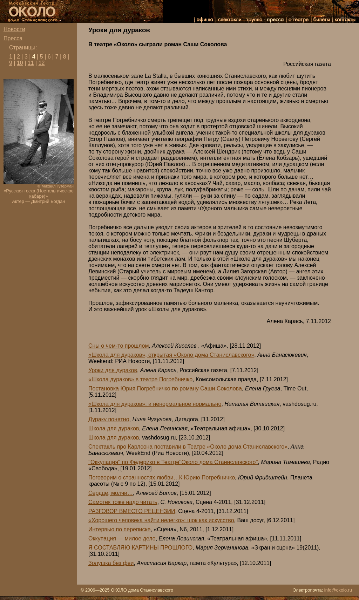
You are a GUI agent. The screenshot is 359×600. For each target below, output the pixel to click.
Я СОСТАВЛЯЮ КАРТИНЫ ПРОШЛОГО (140, 548)
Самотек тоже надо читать (122, 502)
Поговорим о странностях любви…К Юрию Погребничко (161, 477)
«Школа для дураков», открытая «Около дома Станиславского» (171, 355)
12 (42, 63)
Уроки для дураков (112, 370)
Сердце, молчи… (110, 493)
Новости (14, 29)
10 (20, 63)
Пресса (13, 38)
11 (31, 63)
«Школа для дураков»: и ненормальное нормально (154, 404)
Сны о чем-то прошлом (118, 346)
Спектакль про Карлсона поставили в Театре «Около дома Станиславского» (187, 447)
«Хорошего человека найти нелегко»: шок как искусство (161, 520)
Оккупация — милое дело (122, 538)
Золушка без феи (111, 563)
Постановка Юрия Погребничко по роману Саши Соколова (165, 388)
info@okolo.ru (338, 590)
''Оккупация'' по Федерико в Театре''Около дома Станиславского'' (173, 462)
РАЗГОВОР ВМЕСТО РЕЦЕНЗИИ (131, 511)
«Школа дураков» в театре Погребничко (140, 379)
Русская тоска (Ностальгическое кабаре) (40, 193)
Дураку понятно (108, 419)
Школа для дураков (113, 428)
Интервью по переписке (119, 529)
